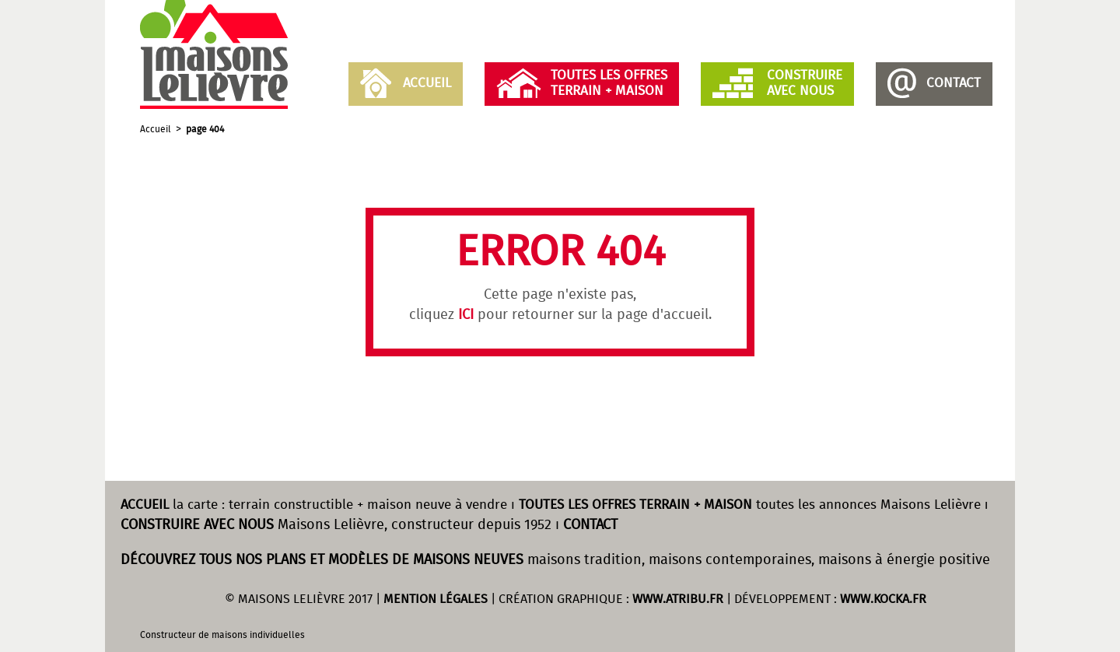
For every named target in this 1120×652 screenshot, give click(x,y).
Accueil (427, 83)
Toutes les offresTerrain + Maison (609, 83)
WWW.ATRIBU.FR (677, 599)
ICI (466, 315)
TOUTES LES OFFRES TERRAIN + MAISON (635, 505)
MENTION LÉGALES (435, 599)
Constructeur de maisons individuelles (222, 635)
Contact (953, 83)
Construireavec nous (804, 83)
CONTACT (590, 525)
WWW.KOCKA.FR (883, 599)
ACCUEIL (145, 505)
